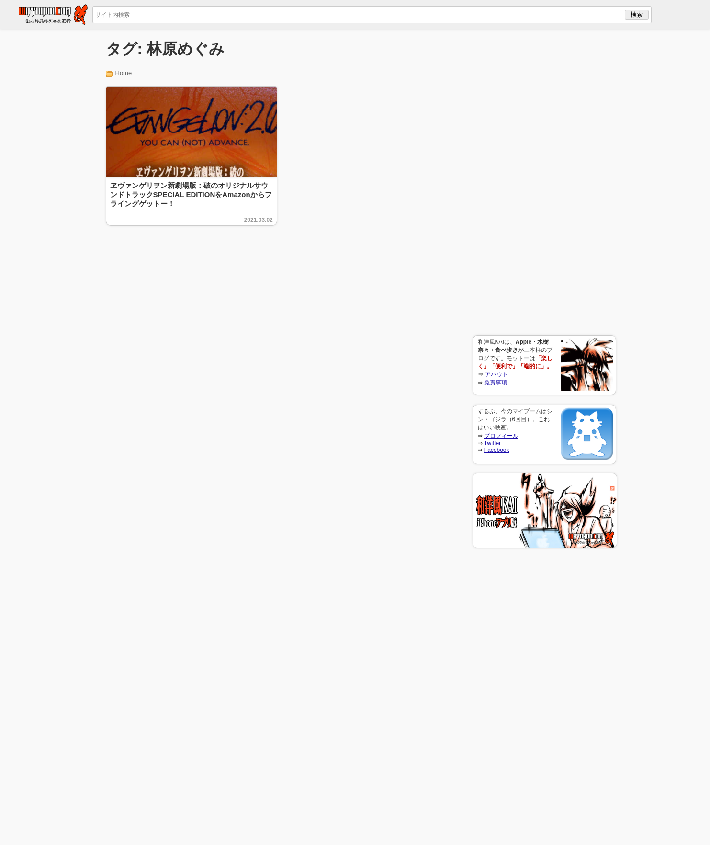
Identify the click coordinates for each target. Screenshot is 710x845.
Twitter (492, 443)
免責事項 (495, 382)
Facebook (496, 450)
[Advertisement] (544, 182)
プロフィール (501, 435)
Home (123, 73)
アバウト (496, 374)
